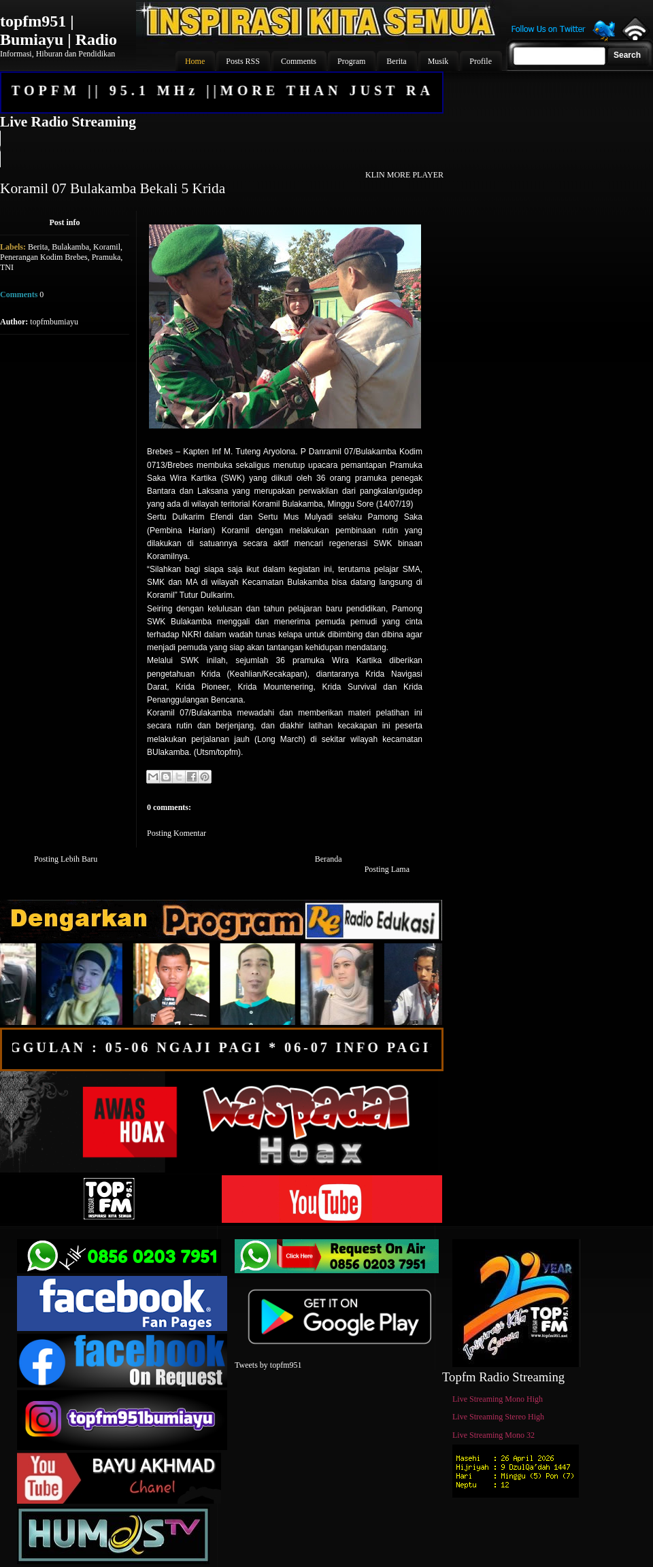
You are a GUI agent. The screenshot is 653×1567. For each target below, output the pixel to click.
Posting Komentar (176, 833)
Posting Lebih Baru (65, 859)
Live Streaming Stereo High (498, 1416)
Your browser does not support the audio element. (221, 149)
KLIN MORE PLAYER (404, 175)
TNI (7, 267)
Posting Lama (387, 869)
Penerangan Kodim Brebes (44, 257)
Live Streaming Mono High (497, 1399)
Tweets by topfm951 (268, 1365)
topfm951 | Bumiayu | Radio (58, 30)
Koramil (106, 247)
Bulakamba (70, 247)
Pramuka (106, 257)
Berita (38, 247)
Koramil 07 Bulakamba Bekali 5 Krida (112, 188)
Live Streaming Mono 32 (493, 1435)
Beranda (328, 859)
